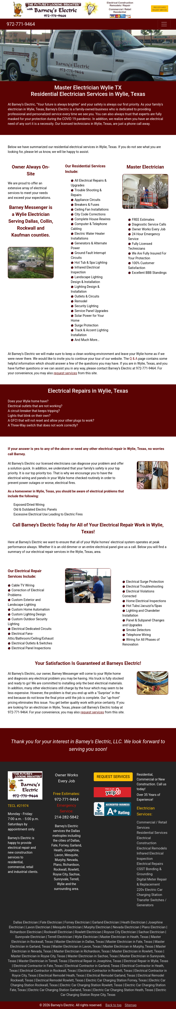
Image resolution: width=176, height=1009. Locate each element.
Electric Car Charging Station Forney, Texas (116, 980)
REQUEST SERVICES (113, 777)
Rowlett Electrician (88, 932)
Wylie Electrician (86, 937)
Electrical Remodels (152, 848)
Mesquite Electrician (67, 927)
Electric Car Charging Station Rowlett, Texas (91, 985)
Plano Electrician (153, 927)
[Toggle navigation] (164, 24)
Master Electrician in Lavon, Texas (76, 946)
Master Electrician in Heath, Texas (124, 937)
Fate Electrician (51, 922)
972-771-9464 (20, 24)
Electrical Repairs (150, 864)
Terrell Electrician (60, 937)
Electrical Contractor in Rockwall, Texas (48, 970)
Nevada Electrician (126, 927)
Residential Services (152, 833)
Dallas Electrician (25, 922)
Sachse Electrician (151, 932)
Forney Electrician (77, 922)
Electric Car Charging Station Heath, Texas (123, 990)
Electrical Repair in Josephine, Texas (95, 961)
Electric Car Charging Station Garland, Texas (59, 990)
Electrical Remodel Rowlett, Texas (59, 980)
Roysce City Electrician (120, 932)
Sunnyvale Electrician (30, 937)
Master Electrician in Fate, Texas (129, 941)
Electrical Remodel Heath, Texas (62, 975)
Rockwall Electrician (58, 932)
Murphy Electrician (97, 927)
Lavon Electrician (38, 927)
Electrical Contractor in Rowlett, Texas (105, 970)
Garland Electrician (105, 922)
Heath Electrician (133, 922)
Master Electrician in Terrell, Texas (43, 961)
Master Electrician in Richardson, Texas (82, 951)
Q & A (134, 358)
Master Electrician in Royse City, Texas (38, 956)
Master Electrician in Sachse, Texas (93, 956)
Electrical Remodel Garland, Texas (111, 975)
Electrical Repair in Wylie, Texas (146, 961)
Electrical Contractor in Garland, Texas (92, 966)
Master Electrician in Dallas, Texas (79, 941)
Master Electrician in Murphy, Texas (128, 946)
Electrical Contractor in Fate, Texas (38, 966)
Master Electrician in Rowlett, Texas (137, 951)
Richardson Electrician (26, 932)
